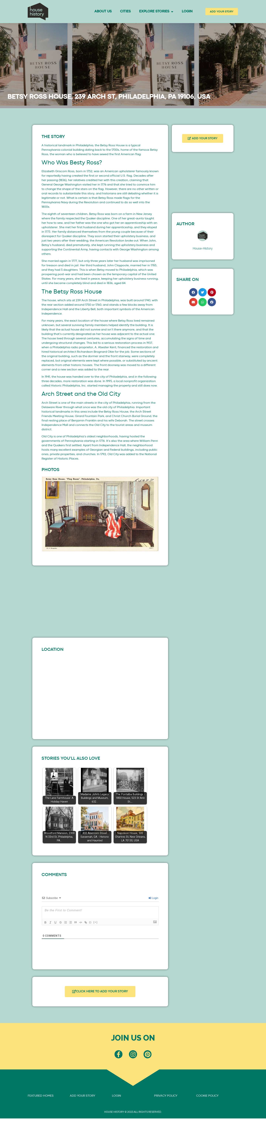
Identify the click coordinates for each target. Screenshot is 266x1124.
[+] (97, 922)
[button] (45, 516)
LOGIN (116, 1096)
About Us (103, 11)
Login (187, 11)
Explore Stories (156, 11)
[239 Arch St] (100, 693)
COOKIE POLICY (207, 1096)
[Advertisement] (100, 601)
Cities (125, 11)
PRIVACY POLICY (165, 1096)
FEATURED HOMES (41, 1096)
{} (91, 922)
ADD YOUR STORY (82, 1096)
